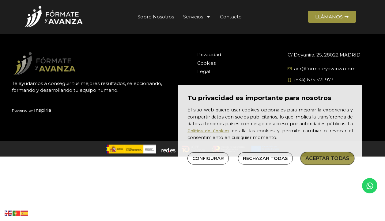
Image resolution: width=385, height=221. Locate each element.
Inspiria (42, 110)
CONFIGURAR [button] (208, 158)
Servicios (197, 16)
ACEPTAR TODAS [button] (327, 158)
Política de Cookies (208, 130)
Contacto (231, 17)
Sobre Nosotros (156, 17)
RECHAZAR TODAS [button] (265, 158)
